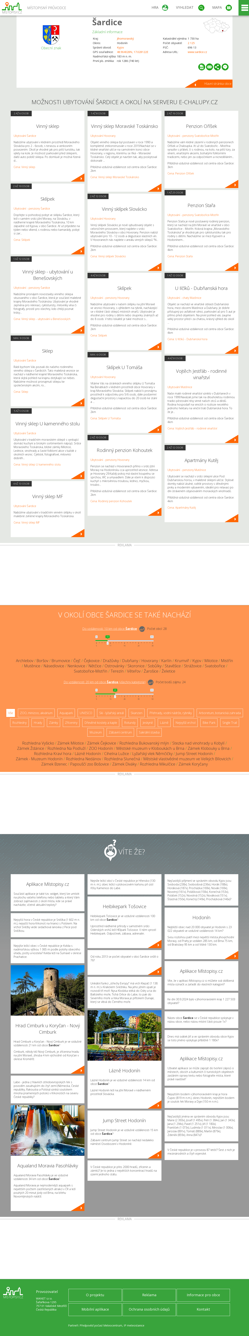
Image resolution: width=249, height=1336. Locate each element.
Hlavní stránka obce (217, 83)
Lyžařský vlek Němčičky (152, 753)
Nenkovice (76, 665)
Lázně (164, 722)
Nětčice (95, 665)
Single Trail (229, 722)
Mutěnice (32, 665)
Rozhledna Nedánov (83, 758)
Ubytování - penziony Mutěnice (186, 470)
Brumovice (61, 660)
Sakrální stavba (149, 732)
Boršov (42, 660)
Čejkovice (92, 660)
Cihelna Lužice (116, 753)
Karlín (166, 660)
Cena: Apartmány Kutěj (181, 507)
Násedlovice (54, 665)
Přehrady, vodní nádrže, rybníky (170, 713)
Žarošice (151, 671)
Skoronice (136, 665)
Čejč (77, 660)
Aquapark (66, 713)
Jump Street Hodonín (194, 753)
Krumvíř (182, 660)
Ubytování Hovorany (103, 136)
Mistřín (227, 660)
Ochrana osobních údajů (149, 1309)
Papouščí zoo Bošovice (89, 764)
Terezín (117, 671)
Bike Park (209, 722)
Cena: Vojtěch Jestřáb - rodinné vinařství (192, 428)
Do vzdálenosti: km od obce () (105, 682)
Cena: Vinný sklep (24, 167)
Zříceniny (71, 722)
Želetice (168, 671)
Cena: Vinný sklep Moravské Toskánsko (114, 177)
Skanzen (136, 713)
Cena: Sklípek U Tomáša (105, 418)
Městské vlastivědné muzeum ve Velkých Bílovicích (187, 758)
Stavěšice (173, 665)
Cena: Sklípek (22, 240)
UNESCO (86, 713)
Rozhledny (19, 722)
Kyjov (120, 47)
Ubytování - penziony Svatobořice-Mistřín (193, 136)
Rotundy (130, 722)
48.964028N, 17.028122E (132, 52)
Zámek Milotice (70, 743)
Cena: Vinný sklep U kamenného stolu (37, 464)
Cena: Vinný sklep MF (27, 522)
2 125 (191, 43)
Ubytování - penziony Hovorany (109, 298)
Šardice (107, 22)
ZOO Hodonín (101, 748)
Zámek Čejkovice (101, 743)
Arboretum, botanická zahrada (220, 713)
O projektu (95, 1295)
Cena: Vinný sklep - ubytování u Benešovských (42, 319)
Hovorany (149, 660)
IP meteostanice (134, 1325)
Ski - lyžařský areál (111, 713)
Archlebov (24, 660)
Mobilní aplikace (95, 1309)
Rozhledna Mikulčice (157, 764)
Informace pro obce (203, 1295)
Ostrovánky (114, 665)
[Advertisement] (124, 576)
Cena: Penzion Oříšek (180, 173)
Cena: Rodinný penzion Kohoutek (111, 501)
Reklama (149, 1295)
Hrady (38, 722)
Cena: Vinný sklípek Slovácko (108, 256)
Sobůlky (154, 665)
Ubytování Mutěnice (179, 387)
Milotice (211, 660)
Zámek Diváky (124, 764)
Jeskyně (148, 722)
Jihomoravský (125, 38)
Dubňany (130, 660)
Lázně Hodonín (88, 753)
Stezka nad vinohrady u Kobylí (198, 743)
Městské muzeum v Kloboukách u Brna (150, 748)
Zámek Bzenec (54, 764)
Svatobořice (215, 665)
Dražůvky (111, 660)
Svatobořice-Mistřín (90, 671)
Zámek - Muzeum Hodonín (39, 758)
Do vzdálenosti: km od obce (109, 629)
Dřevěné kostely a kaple (100, 722)
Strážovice (193, 665)
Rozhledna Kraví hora (52, 753)
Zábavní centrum (120, 732)
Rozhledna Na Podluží (66, 748)
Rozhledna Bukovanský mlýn (144, 743)
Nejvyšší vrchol (185, 722)
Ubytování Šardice (25, 136)
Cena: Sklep (21, 392)
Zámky (53, 722)
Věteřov (133, 671)
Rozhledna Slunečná (122, 758)
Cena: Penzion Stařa (180, 256)
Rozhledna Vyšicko (38, 743)
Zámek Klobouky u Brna (209, 748)
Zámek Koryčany (193, 764)
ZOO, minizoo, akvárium (36, 713)
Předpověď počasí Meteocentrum (101, 1325)
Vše (10, 713)
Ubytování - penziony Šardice (32, 208)
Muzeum (95, 732)
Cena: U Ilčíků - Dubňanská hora (187, 339)
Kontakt (203, 1309)
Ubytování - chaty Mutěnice (184, 298)
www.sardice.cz (197, 52)
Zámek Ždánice (30, 748)
